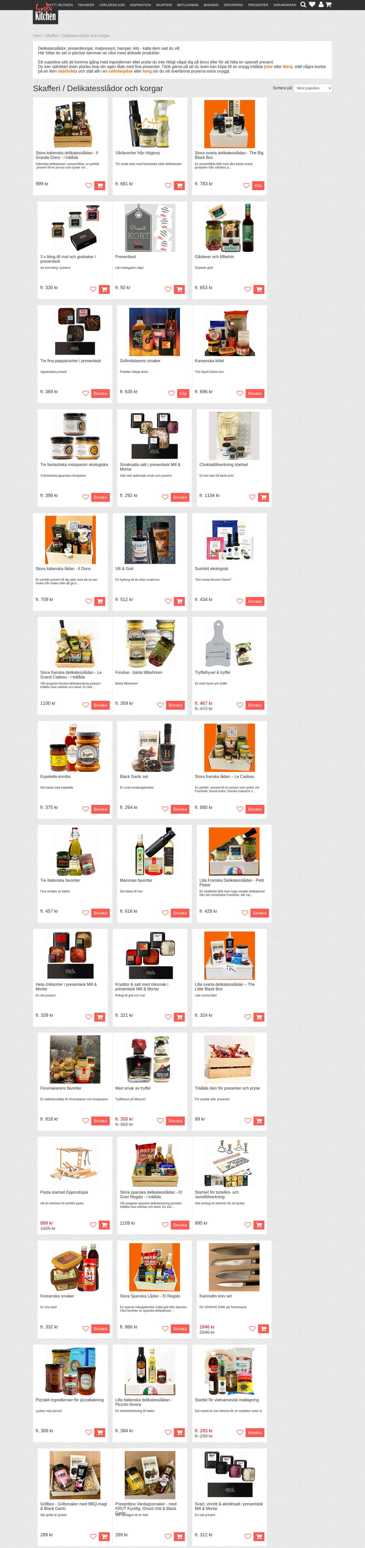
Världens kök (112, 5)
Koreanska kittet (50, 361)
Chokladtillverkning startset (287, 361)
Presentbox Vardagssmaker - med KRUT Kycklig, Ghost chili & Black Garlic (66, 1199)
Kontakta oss (47, 1483)
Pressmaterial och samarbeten (191, 1489)
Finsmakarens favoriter (284, 778)
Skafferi (164, 5)
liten (287, 66)
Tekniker (86, 5)
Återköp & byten (49, 1492)
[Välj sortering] (313, 88)
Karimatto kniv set (279, 987)
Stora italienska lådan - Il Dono (63, 465)
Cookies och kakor (181, 1493)
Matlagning (188, 5)
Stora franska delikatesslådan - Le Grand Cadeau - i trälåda (294, 467)
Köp (95, 185)
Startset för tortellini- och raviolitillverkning (58, 989)
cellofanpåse (120, 71)
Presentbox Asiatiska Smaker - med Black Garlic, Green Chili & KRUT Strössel (295, 1199)
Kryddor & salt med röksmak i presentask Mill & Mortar (138, 780)
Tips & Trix (117, 1488)
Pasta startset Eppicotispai (211, 882)
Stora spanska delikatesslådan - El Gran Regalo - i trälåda (294, 884)
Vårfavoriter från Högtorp (134, 153)
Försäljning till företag (54, 1497)
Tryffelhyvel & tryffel (129, 570)
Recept (114, 1483)
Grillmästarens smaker (283, 257)
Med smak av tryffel (53, 882)
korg (147, 71)
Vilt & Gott (121, 465)
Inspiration (140, 5)
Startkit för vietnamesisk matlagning (220, 1091)
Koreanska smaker (128, 987)
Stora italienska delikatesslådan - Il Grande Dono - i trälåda (67, 155)
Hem (37, 36)
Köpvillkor (44, 1488)
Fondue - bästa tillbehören (59, 570)
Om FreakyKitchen (181, 1484)
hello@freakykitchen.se (163, 1531)
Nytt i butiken (60, 5)
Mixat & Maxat (120, 1492)
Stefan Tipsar (120, 1497)
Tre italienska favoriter (131, 674)
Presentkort (46, 257)
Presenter (258, 5)
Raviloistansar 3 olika (207, 1195)
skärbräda (67, 71)
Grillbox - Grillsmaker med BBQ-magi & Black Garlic (292, 1093)
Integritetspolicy (49, 1502)
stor (269, 66)
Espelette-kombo (203, 570)
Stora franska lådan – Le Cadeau (65, 674)
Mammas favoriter (204, 674)
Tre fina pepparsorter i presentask (218, 257)
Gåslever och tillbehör (131, 257)
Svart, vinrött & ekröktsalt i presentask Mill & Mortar (135, 1197)
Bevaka (243, 290)
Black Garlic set (277, 570)
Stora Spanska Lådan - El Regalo (218, 987)
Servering (233, 5)
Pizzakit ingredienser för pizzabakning (57, 1093)
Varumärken (284, 5)
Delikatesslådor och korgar (86, 36)
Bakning (211, 5)
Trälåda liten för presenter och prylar (144, 882)
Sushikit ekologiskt (204, 465)
